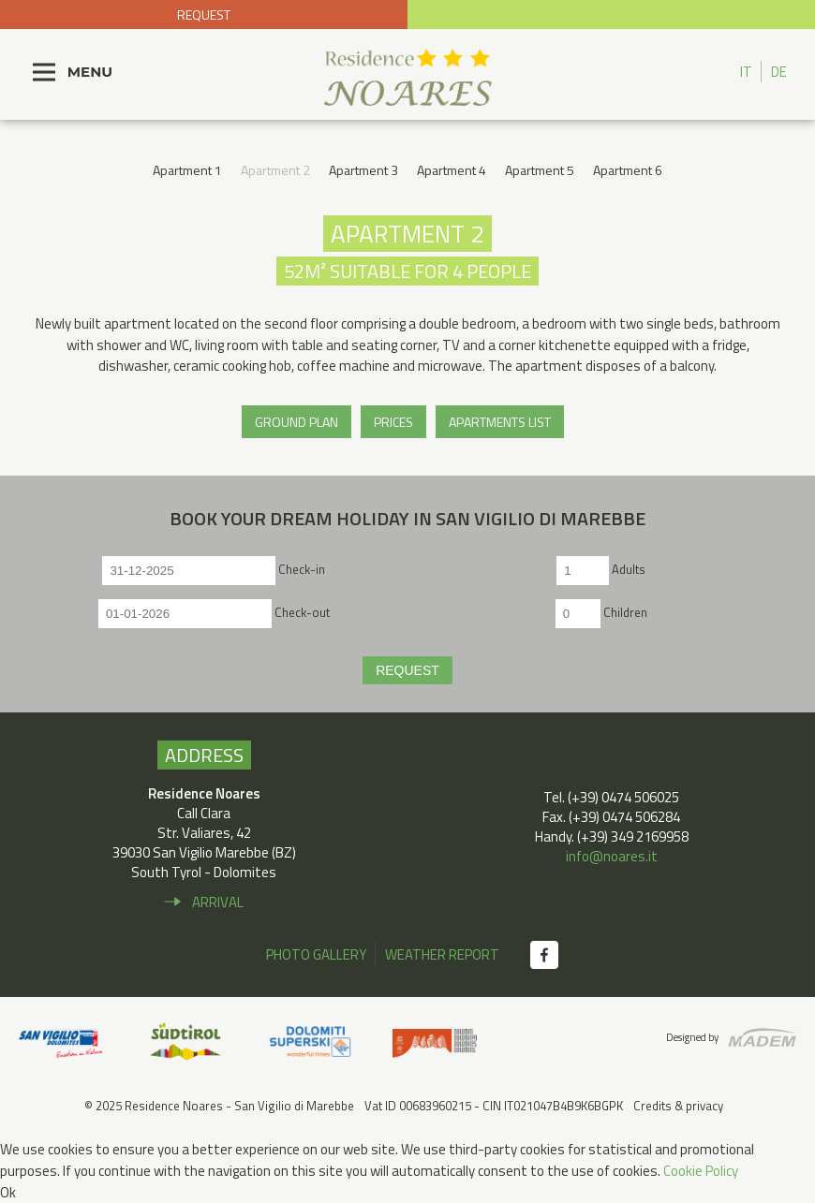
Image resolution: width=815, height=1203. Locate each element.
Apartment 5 (539, 170)
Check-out (302, 612)
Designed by (692, 1037)
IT (746, 71)
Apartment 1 (187, 170)
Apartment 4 (451, 170)
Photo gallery (316, 954)
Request (203, 14)
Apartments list (500, 422)
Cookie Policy (700, 1170)
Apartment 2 (275, 170)
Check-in (301, 569)
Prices (393, 422)
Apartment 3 (363, 170)
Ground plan (296, 422)
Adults (628, 569)
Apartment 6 (627, 170)
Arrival (218, 902)
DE (779, 71)
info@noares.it (612, 856)
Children (625, 612)
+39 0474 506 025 (611, 14)
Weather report (442, 954)
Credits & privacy (678, 1105)
